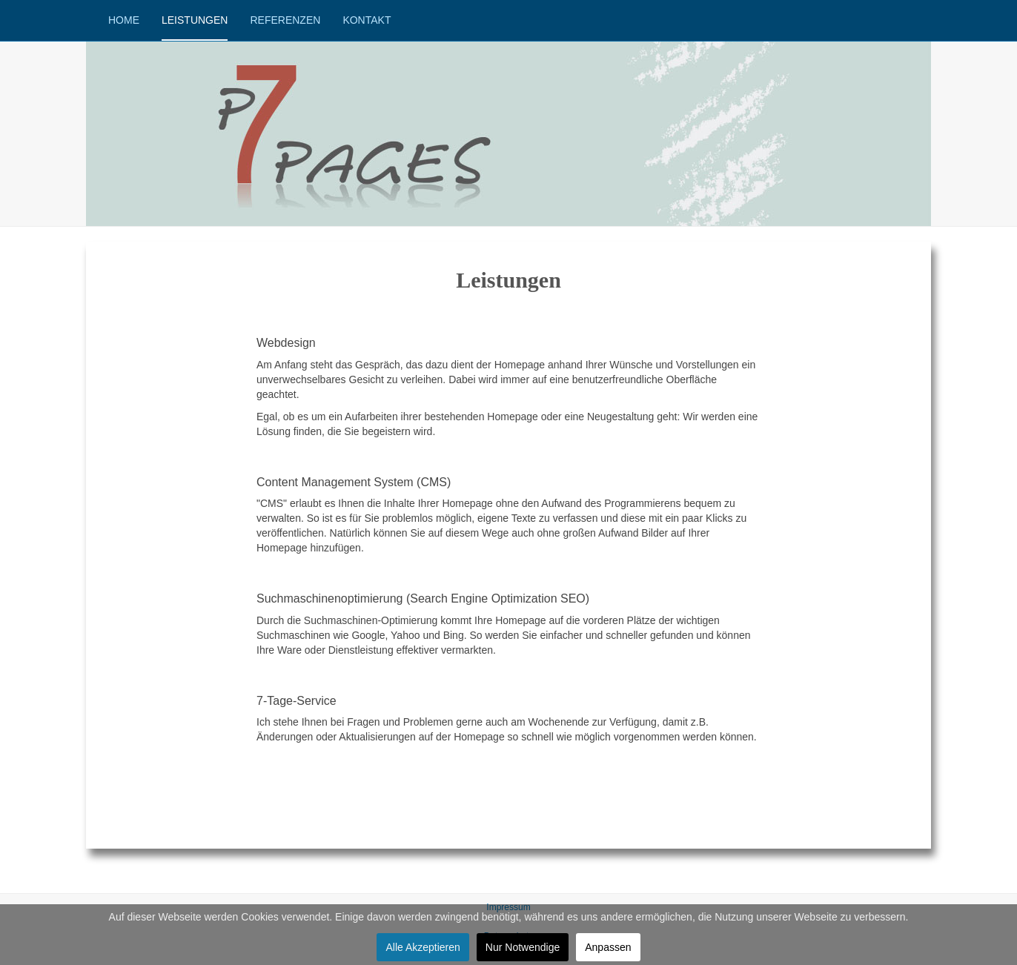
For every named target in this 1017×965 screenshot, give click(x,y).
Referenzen (285, 20)
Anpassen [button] (608, 947)
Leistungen (195, 20)
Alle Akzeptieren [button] (422, 947)
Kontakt (366, 20)
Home (123, 20)
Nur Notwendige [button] (523, 947)
